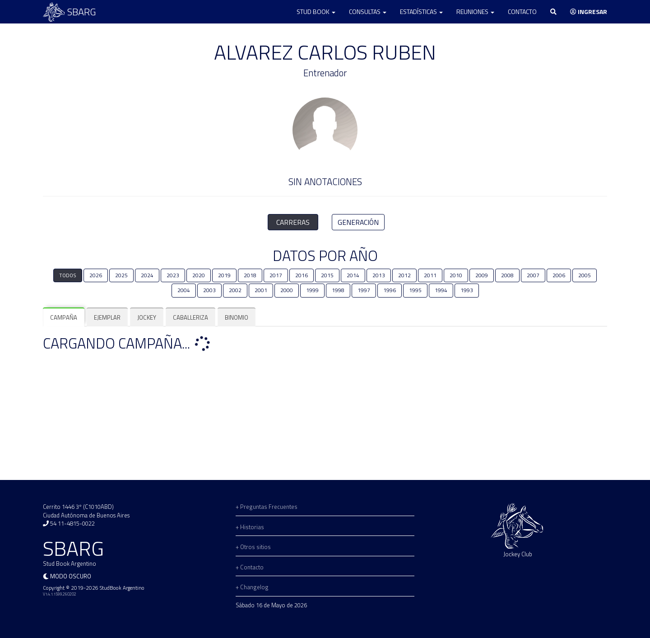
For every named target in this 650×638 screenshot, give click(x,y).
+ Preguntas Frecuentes (266, 506)
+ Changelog (252, 586)
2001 (261, 290)
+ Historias (250, 526)
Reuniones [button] (475, 11)
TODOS (67, 275)
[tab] (63, 317)
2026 (95, 275)
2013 (378, 275)
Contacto (522, 11)
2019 (224, 275)
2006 (558, 275)
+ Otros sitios (253, 546)
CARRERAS (293, 222)
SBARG (69, 12)
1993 (466, 290)
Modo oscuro (70, 576)
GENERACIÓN (358, 222)
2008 (507, 275)
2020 (198, 275)
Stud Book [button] (316, 11)
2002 (235, 290)
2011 (430, 275)
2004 (183, 290)
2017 (275, 275)
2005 (584, 275)
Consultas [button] (367, 11)
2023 (173, 275)
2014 (353, 275)
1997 (364, 290)
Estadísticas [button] (421, 11)
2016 (301, 275)
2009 (481, 275)
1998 (338, 290)
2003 (209, 290)
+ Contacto (250, 567)
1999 (312, 290)
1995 (415, 290)
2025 (121, 275)
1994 (441, 290)
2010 (456, 275)
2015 (327, 275)
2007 (533, 275)
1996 (389, 290)
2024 (147, 275)
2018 (250, 275)
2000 (286, 290)
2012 (404, 275)
